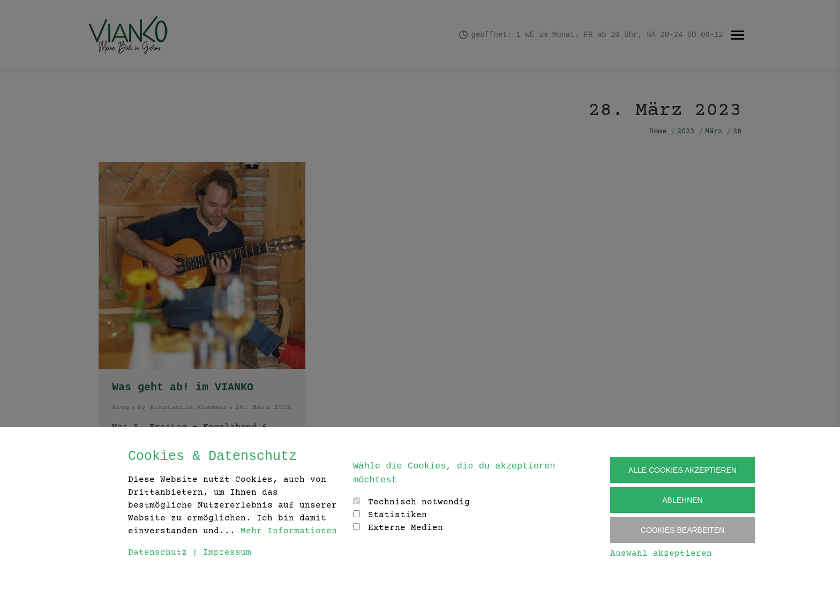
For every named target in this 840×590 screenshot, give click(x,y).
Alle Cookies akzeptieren (682, 470)
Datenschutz (157, 552)
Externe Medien (405, 528)
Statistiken (397, 515)
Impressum (227, 552)
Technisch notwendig (419, 502)
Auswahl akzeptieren (661, 553)
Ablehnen (682, 500)
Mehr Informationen (289, 531)
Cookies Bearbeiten (682, 530)
